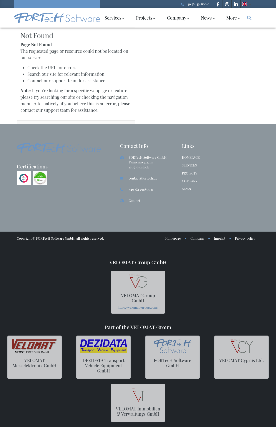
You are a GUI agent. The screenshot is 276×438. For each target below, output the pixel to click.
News (206, 18)
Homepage (191, 157)
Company (176, 18)
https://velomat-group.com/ (138, 307)
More (231, 18)
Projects (144, 18)
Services (113, 18)
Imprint (219, 238)
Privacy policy (245, 238)
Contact (134, 200)
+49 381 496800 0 (197, 4)
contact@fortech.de (143, 178)
